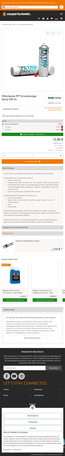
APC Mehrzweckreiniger (53, 108)
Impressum (7, 449)
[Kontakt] (43, 18)
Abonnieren (53, 368)
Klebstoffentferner (55, 110)
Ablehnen (33, 428)
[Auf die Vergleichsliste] (53, 33)
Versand (60, 148)
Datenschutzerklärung (41, 356)
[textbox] (30, 7)
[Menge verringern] (4, 155)
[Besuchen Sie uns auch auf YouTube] (14, 376)
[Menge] (32, 155)
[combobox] (30, 7)
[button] (39, 18)
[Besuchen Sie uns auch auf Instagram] (21, 376)
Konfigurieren (32, 422)
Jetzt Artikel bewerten (32, 338)
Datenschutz (17, 449)
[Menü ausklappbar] (61, 13)
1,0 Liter (34, 127)
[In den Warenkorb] (3, 28)
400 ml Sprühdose (34, 124)
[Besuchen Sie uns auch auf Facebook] (6, 376)
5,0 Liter (34, 130)
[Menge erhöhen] (60, 155)
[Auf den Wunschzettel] (58, 33)
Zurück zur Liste (9, 24)
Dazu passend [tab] (8, 233)
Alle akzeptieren (33, 416)
